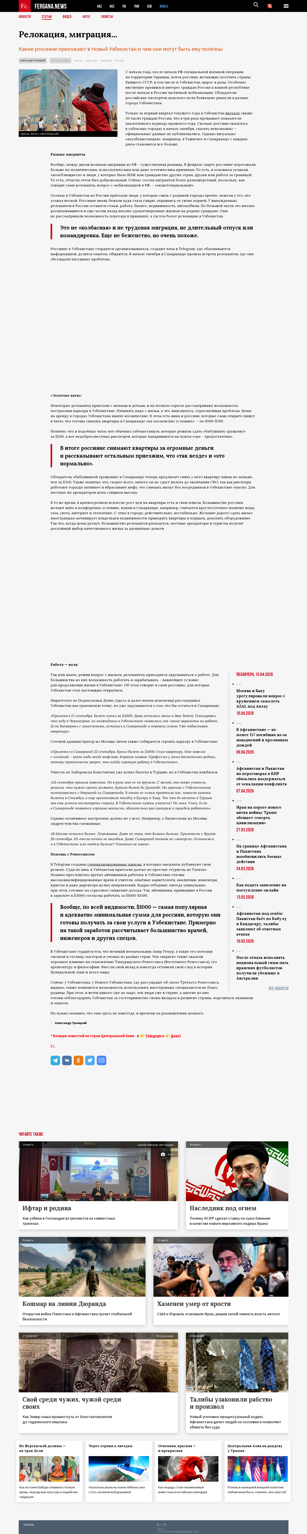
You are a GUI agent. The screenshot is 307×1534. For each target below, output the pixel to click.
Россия (119, 60)
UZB (152, 6)
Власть (78, 60)
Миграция (106, 60)
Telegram (153, 1035)
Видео (68, 17)
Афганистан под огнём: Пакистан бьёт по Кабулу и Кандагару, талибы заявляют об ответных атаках (261, 924)
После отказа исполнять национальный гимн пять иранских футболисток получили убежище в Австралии (262, 968)
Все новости (278, 989)
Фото (88, 17)
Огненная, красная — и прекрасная (179, 1448)
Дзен (175, 1035)
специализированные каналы (114, 864)
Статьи (47, 17)
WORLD (167, 6)
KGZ (112, 6)
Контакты (29, 1522)
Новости (25, 17)
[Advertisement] (154, 1102)
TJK (125, 6)
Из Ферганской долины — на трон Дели (45, 1448)
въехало (233, 113)
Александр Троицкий (32, 60)
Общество (92, 60)
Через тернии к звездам (113, 1446)
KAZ (99, 6)
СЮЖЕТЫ (109, 17)
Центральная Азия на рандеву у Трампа (257, 1448)
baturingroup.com (183, 1530)
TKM (139, 6)
